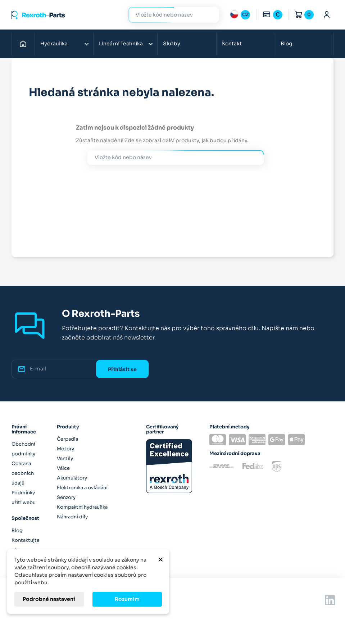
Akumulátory (72, 478)
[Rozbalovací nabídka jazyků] (240, 15)
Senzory (66, 497)
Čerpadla (67, 439)
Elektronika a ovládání (82, 488)
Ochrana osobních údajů (23, 473)
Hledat (209, 14)
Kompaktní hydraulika (82, 507)
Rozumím (127, 599)
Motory (65, 449)
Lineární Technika (121, 43)
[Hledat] (168, 15)
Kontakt (232, 43)
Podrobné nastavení (49, 599)
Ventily (65, 458)
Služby (171, 43)
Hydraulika (54, 43)
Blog (286, 43)
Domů (25, 43)
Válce (63, 468)
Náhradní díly (72, 517)
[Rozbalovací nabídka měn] (272, 15)
